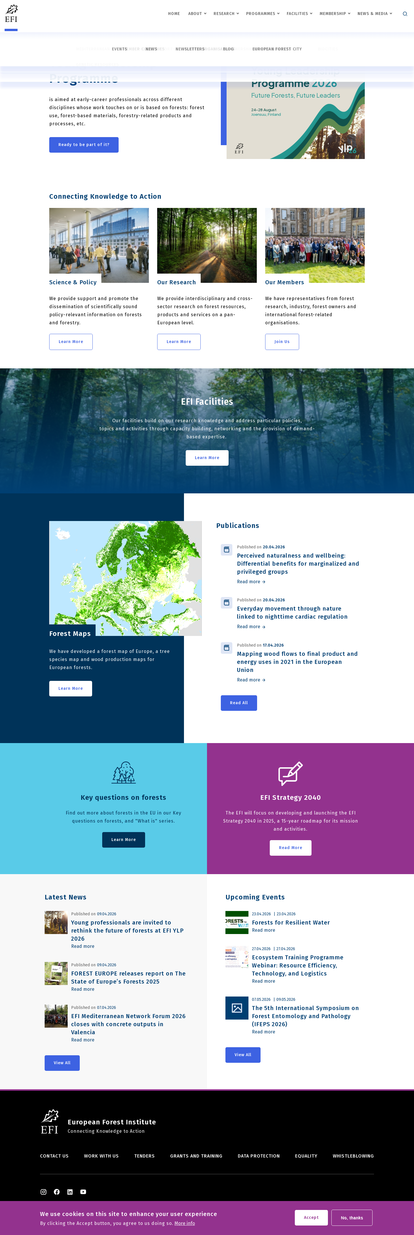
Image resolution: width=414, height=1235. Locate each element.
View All (62, 1062)
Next (248, 48)
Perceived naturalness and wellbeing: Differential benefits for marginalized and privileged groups (298, 563)
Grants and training (196, 1156)
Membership (333, 13)
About (195, 13)
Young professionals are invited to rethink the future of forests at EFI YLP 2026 (127, 930)
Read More (290, 847)
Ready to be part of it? (83, 144)
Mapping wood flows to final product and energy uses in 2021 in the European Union (297, 661)
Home (174, 13)
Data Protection (259, 1156)
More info (184, 1225)
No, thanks (352, 1220)
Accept (311, 1219)
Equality (306, 1156)
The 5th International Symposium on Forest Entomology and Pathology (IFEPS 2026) (305, 1016)
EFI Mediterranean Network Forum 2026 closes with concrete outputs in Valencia (128, 1024)
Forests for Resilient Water (291, 922)
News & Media (373, 13)
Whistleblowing (353, 1156)
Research (224, 13)
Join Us (282, 341)
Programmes (260, 13)
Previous (230, 48)
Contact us (54, 1156)
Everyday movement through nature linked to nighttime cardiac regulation (292, 612)
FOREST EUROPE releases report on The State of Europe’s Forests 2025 (128, 977)
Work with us (101, 1156)
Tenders (144, 1156)
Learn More (71, 341)
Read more (248, 581)
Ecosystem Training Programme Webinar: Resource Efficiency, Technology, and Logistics (297, 965)
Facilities (297, 13)
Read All (239, 702)
